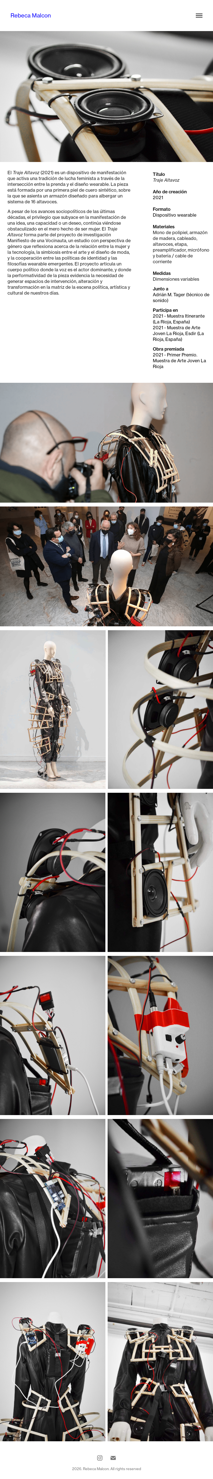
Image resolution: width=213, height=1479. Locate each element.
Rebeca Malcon (31, 15)
